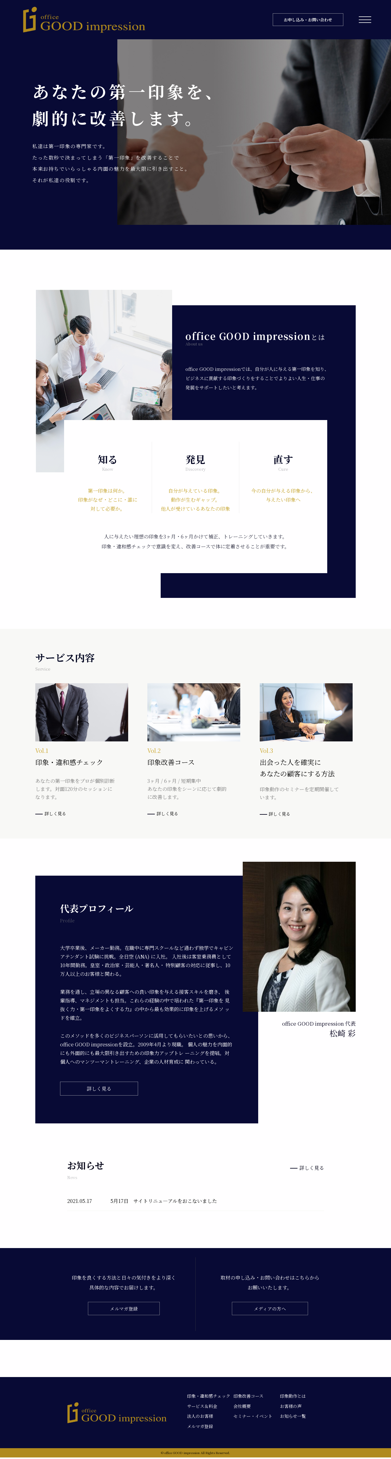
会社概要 (242, 1408)
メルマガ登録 (124, 1309)
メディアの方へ (270, 1309)
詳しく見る (52, 813)
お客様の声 (291, 1408)
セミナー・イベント (252, 1417)
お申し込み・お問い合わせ (308, 20)
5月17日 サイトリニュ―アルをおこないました (164, 1201)
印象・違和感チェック (208, 1397)
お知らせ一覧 (293, 1417)
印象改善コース (248, 1397)
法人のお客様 (200, 1417)
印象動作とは (293, 1397)
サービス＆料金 (202, 1408)
